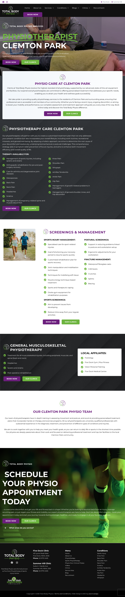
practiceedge (93, 594)
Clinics (85, 8)
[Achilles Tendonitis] (49, 172)
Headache (100, 575)
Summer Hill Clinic (42, 563)
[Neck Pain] (3, 187)
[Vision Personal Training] (82, 367)
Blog (67, 573)
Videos (67, 566)
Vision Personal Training (95, 367)
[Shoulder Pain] (49, 163)
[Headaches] (3, 192)
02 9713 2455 (43, 558)
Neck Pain (10, 187)
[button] (62, 528)
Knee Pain (56, 159)
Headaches (11, 192)
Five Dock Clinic (41, 551)
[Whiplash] (49, 168)
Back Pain (10, 183)
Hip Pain (56, 181)
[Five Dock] (105, 2)
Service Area (69, 570)
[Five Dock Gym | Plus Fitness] (82, 362)
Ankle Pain (56, 177)
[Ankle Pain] (49, 177)
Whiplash (56, 168)
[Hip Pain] (49, 181)
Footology (89, 358)
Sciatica (9, 196)
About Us (37, 8)
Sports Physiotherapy (73, 561)
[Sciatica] (3, 196)
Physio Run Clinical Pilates (75, 563)
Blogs (74, 8)
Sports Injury (102, 553)
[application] (52, 8)
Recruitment (98, 8)
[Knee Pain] (49, 159)
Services (48, 8)
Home (27, 8)
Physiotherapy (70, 558)
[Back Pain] (3, 183)
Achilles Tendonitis (60, 172)
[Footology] (82, 358)
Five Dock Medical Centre (95, 371)
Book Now (32, 15)
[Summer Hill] (116, 2)
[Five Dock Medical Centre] (82, 371)
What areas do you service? (21, 528)
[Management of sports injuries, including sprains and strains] (3, 159)
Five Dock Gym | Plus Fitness (97, 362)
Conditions (62, 8)
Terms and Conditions (63, 594)
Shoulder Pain (58, 163)
